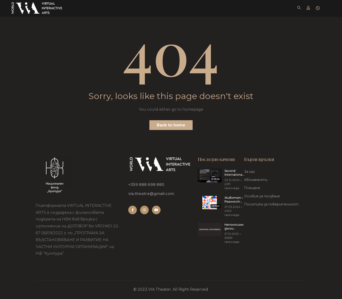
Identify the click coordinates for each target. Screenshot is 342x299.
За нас (249, 171)
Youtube (156, 210)
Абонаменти (255, 180)
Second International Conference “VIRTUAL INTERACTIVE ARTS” (234, 173)
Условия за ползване (262, 196)
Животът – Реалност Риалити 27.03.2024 (233, 200)
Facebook (133, 210)
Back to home (171, 125)
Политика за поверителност (271, 204)
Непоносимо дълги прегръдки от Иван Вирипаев (234, 227)
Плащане (252, 188)
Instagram (144, 210)
